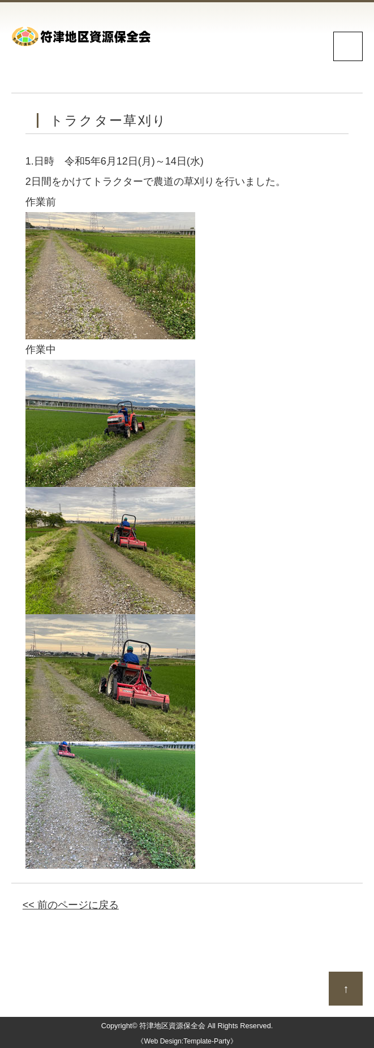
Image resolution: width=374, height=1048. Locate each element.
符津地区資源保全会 (172, 1025)
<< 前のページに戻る (71, 905)
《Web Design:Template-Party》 (187, 1041)
